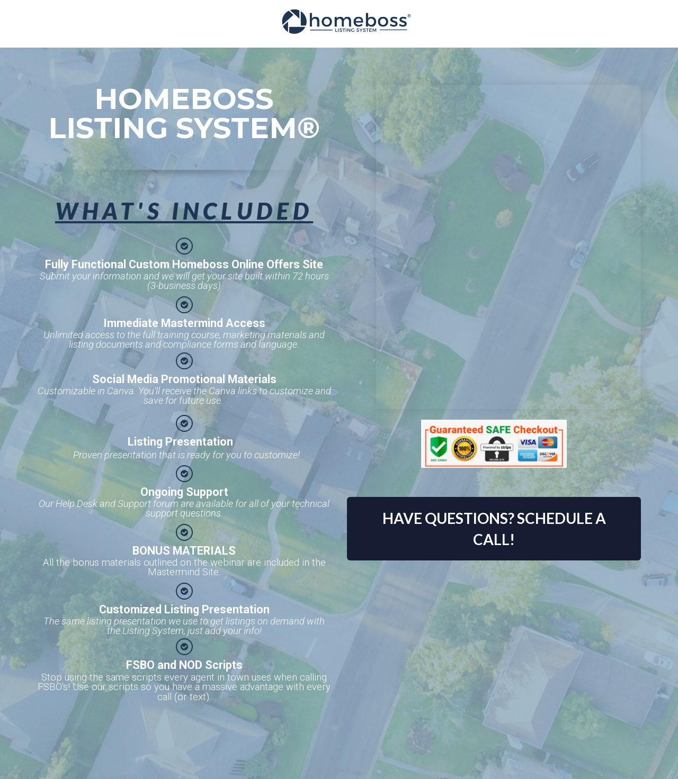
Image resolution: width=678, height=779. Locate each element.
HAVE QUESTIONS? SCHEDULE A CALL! (494, 528)
